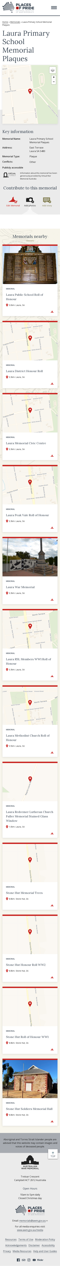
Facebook (18, 1260)
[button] (54, 7)
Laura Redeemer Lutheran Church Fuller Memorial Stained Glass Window (29, 816)
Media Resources (22, 1251)
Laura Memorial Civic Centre (26, 443)
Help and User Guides (45, 1251)
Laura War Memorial (20, 587)
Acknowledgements (16, 1245)
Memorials (15, 22)
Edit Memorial (13, 205)
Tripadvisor (23, 1260)
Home (5, 22)
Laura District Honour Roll (24, 371)
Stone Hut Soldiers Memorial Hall (29, 1109)
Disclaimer (34, 1245)
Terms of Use (25, 1239)
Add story (47, 205)
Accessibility (48, 1245)
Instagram (29, 1260)
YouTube (34, 1260)
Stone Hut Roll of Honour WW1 (27, 1037)
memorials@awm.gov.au (33, 1220)
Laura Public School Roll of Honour (24, 297)
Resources (11, 1239)
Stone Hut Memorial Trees (24, 893)
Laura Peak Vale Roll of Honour (27, 515)
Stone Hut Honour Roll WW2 (26, 965)
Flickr (40, 1260)
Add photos (30, 205)
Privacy (7, 1251)
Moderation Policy (45, 1239)
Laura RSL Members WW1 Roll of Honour (28, 661)
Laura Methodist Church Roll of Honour (28, 738)
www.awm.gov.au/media (30, 1230)
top (53, 1156)
